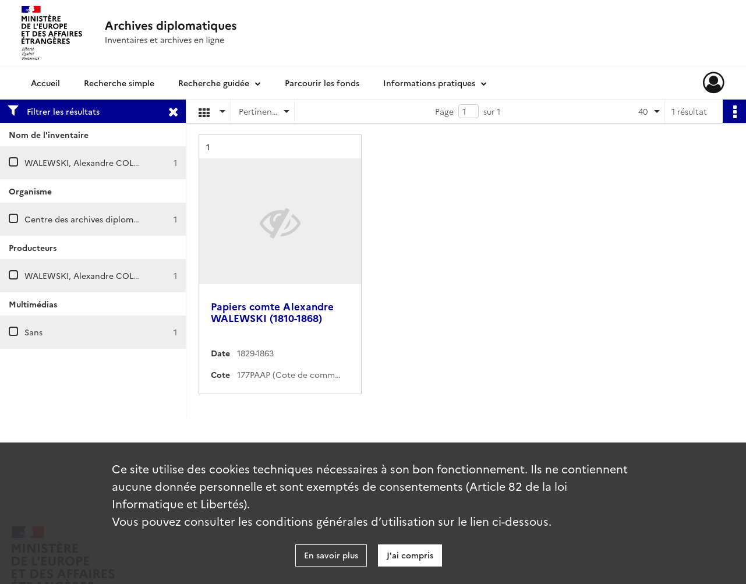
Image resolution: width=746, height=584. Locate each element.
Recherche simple (119, 83)
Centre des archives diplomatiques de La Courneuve (127, 219)
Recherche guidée (213, 83)
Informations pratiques (429, 83)
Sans (33, 332)
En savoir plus (331, 555)
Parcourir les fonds (322, 83)
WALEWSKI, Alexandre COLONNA (92, 162)
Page (444, 111)
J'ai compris (410, 555)
